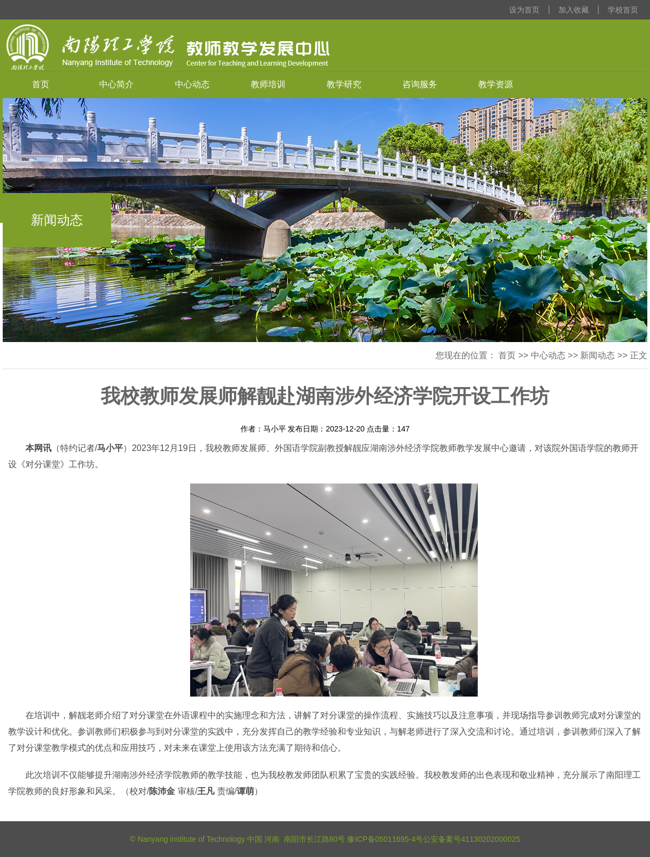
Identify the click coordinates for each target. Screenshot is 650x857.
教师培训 (268, 84)
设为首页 (524, 9)
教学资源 (495, 84)
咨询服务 (419, 84)
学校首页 (623, 9)
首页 (40, 84)
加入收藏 (573, 9)
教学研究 (344, 84)
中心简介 (116, 84)
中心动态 (192, 84)
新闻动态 (597, 355)
